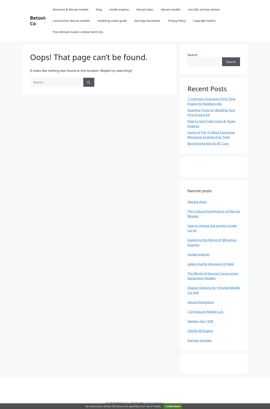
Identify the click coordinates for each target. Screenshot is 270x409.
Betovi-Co (38, 21)
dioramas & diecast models (70, 9)
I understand (173, 406)
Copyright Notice (204, 20)
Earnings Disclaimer (147, 20)
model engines (119, 9)
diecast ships (144, 9)
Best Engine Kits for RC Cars (208, 143)
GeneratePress (154, 403)
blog (99, 9)
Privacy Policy (177, 20)
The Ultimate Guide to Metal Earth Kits (78, 32)
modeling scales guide (112, 20)
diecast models (171, 9)
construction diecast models (71, 20)
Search (193, 55)
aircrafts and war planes (204, 9)
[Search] (88, 82)
